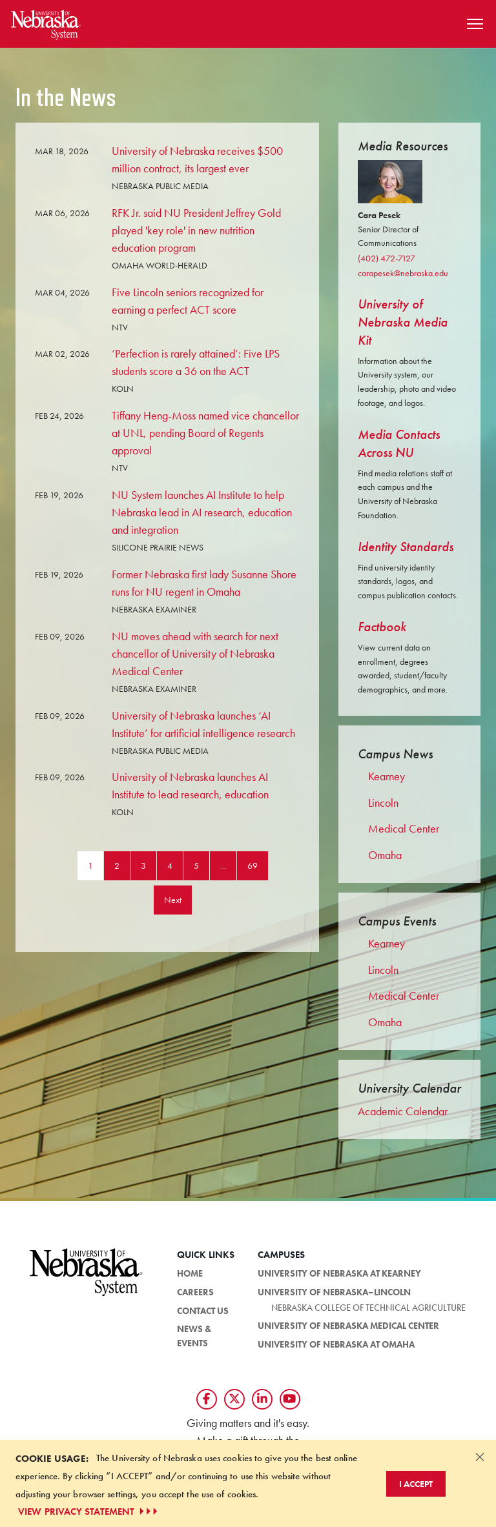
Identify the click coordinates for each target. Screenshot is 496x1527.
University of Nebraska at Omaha (336, 1344)
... (223, 865)
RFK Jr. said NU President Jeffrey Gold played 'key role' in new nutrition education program (196, 230)
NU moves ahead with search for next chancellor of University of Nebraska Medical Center (195, 653)
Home (190, 1273)
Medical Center (403, 829)
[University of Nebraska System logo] (87, 1279)
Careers (195, 1292)
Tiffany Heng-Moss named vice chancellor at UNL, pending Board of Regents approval (205, 433)
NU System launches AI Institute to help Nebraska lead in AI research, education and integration (202, 512)
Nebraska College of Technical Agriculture (368, 1307)
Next (172, 899)
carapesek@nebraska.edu (403, 273)
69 (252, 865)
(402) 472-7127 (386, 258)
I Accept (416, 1484)
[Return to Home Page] (45, 22)
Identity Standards (405, 546)
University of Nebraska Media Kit (403, 322)
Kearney (386, 776)
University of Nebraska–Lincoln (334, 1292)
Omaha (385, 855)
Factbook (382, 626)
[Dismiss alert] (480, 1456)
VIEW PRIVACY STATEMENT (89, 1511)
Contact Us (203, 1311)
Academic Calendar (403, 1111)
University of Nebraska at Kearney (339, 1273)
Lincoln (383, 803)
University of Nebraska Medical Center (348, 1325)
